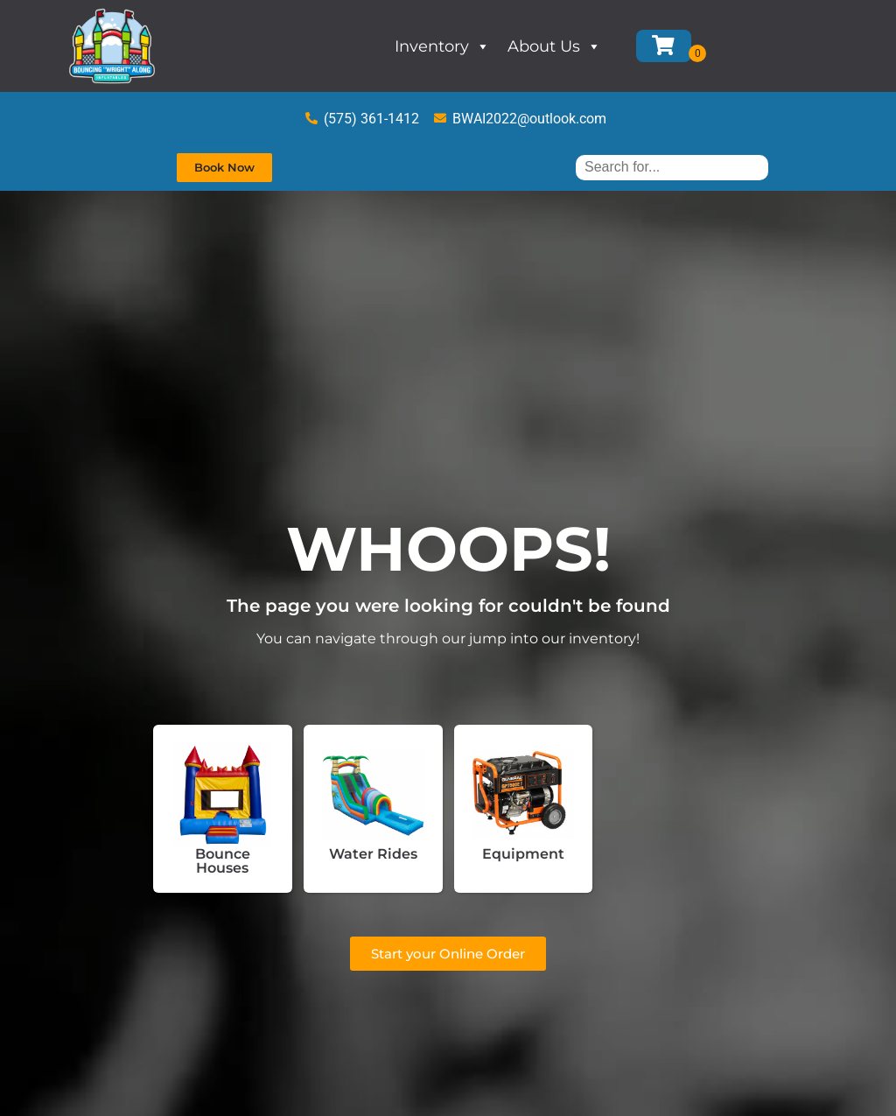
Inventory (442, 46)
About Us (554, 46)
